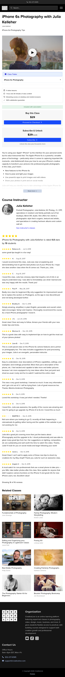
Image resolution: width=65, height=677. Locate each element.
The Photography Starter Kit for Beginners (14, 594)
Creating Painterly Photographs (46, 568)
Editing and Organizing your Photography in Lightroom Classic (15, 541)
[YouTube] (27, 638)
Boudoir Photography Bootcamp (47, 593)
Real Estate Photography (12, 568)
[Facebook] (32, 638)
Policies (32, 674)
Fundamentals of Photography (14, 513)
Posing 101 (38, 540)
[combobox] (33, 8)
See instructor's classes (25, 228)
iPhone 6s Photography (13, 80)
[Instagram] (37, 638)
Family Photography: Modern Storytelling (45, 514)
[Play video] (32, 53)
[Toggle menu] (61, 8)
